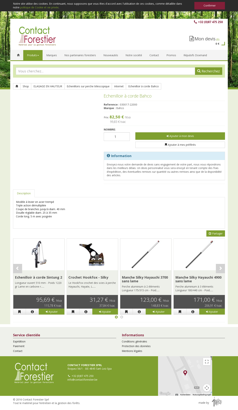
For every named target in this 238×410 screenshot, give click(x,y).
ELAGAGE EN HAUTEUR (47, 86)
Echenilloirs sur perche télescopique (88, 86)
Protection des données (136, 346)
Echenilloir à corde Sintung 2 (38, 277)
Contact (17, 351)
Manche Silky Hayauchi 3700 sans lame (145, 279)
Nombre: (110, 129)
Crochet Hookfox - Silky (88, 277)
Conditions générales (134, 341)
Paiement (19, 346)
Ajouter (52, 311)
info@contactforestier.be (82, 379)
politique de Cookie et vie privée (39, 7)
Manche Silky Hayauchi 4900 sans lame (198, 279)
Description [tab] (24, 193)
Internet (119, 86)
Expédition (19, 341)
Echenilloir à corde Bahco (143, 86)
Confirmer (210, 5)
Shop (26, 86)
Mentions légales (132, 351)
